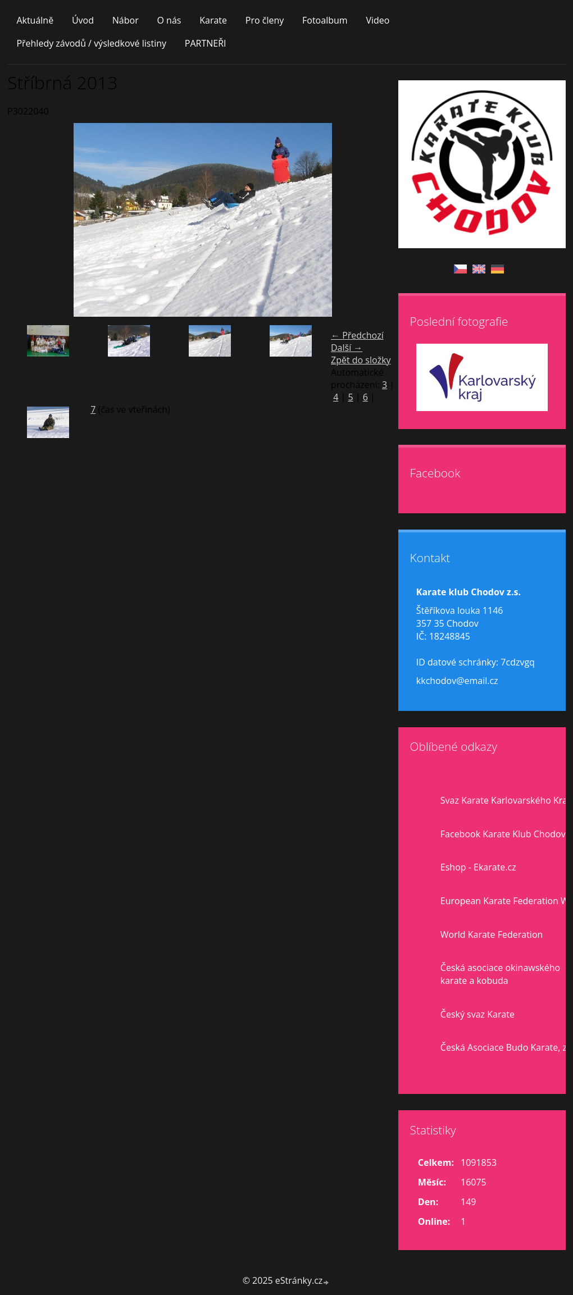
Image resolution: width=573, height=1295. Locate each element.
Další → (346, 347)
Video (377, 20)
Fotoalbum (325, 20)
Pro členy (264, 20)
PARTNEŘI (205, 43)
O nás (169, 20)
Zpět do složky (361, 360)
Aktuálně (34, 20)
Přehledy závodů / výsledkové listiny (91, 43)
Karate (213, 20)
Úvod (83, 20)
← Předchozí (357, 335)
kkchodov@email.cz (457, 680)
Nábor (125, 20)
